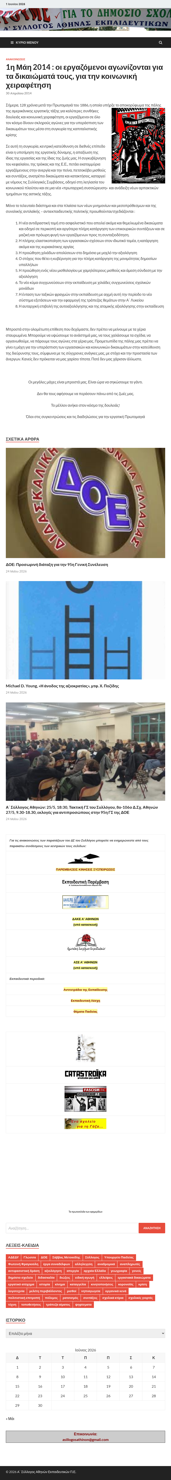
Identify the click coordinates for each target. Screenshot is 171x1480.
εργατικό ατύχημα (21, 1284)
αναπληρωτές (130, 1264)
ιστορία (44, 1284)
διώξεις (64, 1277)
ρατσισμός (70, 1298)
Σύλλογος (92, 1257)
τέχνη (12, 1304)
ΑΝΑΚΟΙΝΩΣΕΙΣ (15, 59)
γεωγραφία (119, 1271)
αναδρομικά (106, 1264)
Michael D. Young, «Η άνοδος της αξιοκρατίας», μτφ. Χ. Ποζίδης (62, 685)
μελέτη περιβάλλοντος (45, 1291)
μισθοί (71, 1291)
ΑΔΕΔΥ (13, 1257)
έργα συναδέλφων (56, 1264)
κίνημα (60, 1284)
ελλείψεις (106, 1277)
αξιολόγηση (53, 1271)
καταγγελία (78, 1284)
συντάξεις (90, 1298)
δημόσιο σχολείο (20, 1277)
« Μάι (10, 1418)
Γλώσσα (30, 1257)
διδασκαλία (46, 1277)
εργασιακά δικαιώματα (134, 1277)
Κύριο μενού (27, 42)
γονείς (136, 1271)
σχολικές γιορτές (140, 1298)
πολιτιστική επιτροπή (24, 1298)
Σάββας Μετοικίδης (66, 1257)
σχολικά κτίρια (112, 1298)
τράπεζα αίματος (58, 1304)
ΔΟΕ (44, 1257)
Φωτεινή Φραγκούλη (23, 1264)
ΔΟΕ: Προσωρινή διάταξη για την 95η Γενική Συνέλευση (57, 564)
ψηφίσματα (83, 1304)
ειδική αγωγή (84, 1277)
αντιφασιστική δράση (24, 1271)
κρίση (142, 1284)
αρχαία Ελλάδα (95, 1271)
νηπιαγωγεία (90, 1291)
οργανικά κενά (116, 1291)
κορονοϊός (125, 1284)
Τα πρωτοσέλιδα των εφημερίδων (85, 1211)
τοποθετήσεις (31, 1304)
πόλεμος (51, 1298)
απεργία (73, 1271)
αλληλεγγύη (84, 1264)
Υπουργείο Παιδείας (119, 1257)
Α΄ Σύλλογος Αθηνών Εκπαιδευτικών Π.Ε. (46, 1472)
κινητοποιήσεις (102, 1284)
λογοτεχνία (16, 1291)
